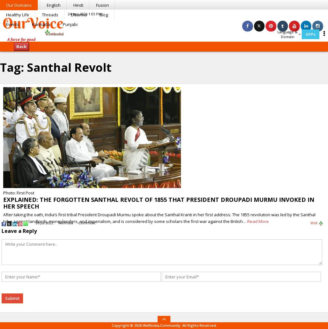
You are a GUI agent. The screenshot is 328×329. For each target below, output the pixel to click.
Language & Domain (289, 34)
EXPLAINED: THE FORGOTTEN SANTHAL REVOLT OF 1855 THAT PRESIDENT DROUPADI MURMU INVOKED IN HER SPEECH (158, 203)
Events (12, 24)
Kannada (41, 24)
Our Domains (19, 5)
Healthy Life (17, 15)
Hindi (78, 5)
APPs (311, 34)
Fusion (102, 5)
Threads (50, 15)
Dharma (79, 15)
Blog (104, 15)
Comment (86, 223)
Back (21, 46)
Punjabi (70, 24)
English (54, 5)
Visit (317, 223)
